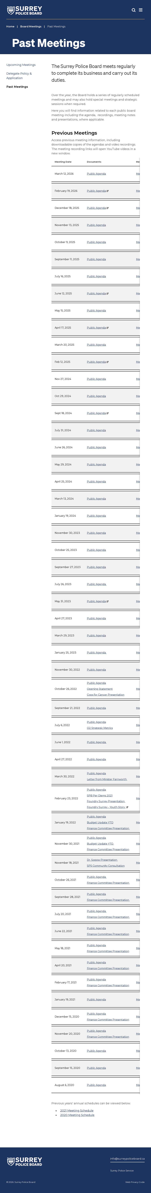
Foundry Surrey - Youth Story (106, 807)
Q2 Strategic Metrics (100, 728)
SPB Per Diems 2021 (100, 795)
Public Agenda (96, 173)
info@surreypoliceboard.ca (127, 1158)
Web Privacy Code (135, 1182)
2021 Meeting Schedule (76, 1110)
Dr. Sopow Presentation (102, 859)
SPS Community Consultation (106, 865)
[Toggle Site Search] (133, 9)
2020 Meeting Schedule (77, 1115)
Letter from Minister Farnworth (107, 779)
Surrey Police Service (122, 1170)
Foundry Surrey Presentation (106, 801)
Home (10, 26)
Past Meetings (17, 87)
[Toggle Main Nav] (140, 9)
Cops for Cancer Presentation (105, 694)
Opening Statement (100, 688)
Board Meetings (30, 26)
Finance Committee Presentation (108, 828)
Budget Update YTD (100, 822)
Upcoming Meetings (21, 65)
